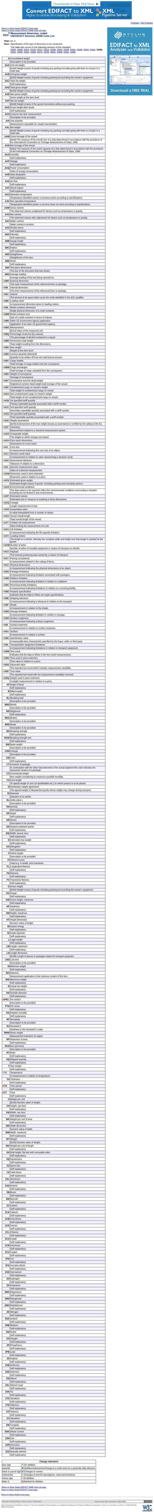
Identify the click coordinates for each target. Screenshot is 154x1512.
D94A (92, 50)
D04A (73, 50)
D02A (46, 50)
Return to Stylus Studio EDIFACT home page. (20, 28)
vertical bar (7, 1475)
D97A (39, 52)
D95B (20, 52)
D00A (13, 50)
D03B (66, 50)
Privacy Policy (15, 1501)
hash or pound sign (11, 1471)
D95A (13, 52)
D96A (26, 52)
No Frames (147, 23)
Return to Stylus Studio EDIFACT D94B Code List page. (24, 30)
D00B (20, 50)
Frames (135, 23)
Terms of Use (26, 1501)
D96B (33, 52)
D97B (46, 52)
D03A (59, 50)
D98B (59, 52)
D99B (72, 52)
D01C (40, 50)
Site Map (5, 1501)
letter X (5, 1481)
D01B (33, 50)
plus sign (6, 1465)
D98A (53, 52)
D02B (53, 50)
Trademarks (36, 1501)
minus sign (7, 1478)
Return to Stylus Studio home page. (15, 1495)
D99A (66, 52)
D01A (26, 50)
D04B (79, 50)
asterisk (6, 1468)
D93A (86, 50)
